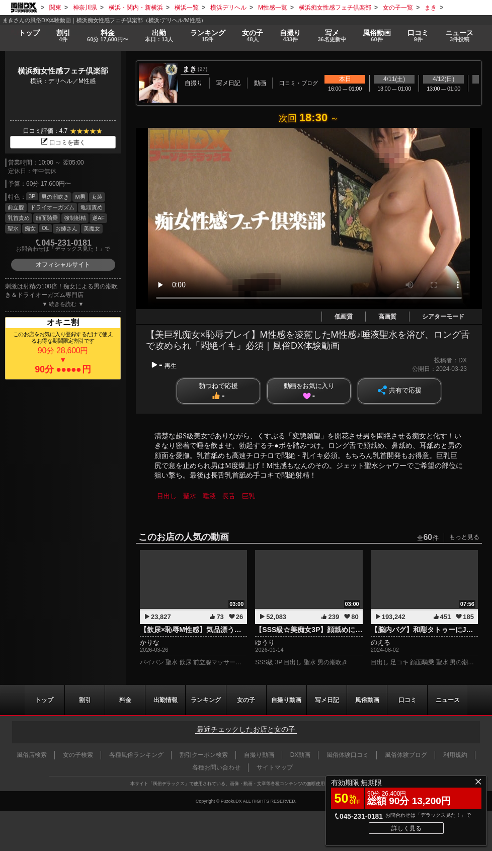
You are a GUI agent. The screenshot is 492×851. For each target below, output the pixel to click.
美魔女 (92, 228)
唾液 (209, 496)
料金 (107, 36)
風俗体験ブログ (406, 754)
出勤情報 (165, 700)
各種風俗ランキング (136, 754)
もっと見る (464, 536)
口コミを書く (63, 142)
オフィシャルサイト (63, 264)
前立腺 (16, 207)
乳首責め (19, 218)
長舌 (228, 496)
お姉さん (66, 228)
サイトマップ (275, 767)
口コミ (418, 36)
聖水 (13, 228)
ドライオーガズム (52, 207)
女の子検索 (78, 754)
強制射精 (75, 218)
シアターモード (443, 316)
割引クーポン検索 (204, 754)
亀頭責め (91, 207)
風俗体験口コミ (347, 754)
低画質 (344, 316)
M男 (80, 197)
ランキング (207, 36)
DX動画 (300, 754)
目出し (167, 496)
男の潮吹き (55, 197)
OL (45, 228)
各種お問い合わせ (216, 767)
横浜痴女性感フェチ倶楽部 (63, 70)
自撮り (290, 36)
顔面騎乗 (47, 218)
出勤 (159, 36)
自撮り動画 (287, 700)
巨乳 (248, 496)
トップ (28, 33)
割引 (63, 36)
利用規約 (455, 754)
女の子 (252, 36)
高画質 (387, 316)
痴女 (30, 228)
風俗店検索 (32, 754)
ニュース (459, 36)
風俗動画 (377, 36)
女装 (97, 197)
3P (32, 196)
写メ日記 (327, 700)
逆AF (98, 218)
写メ (332, 36)
